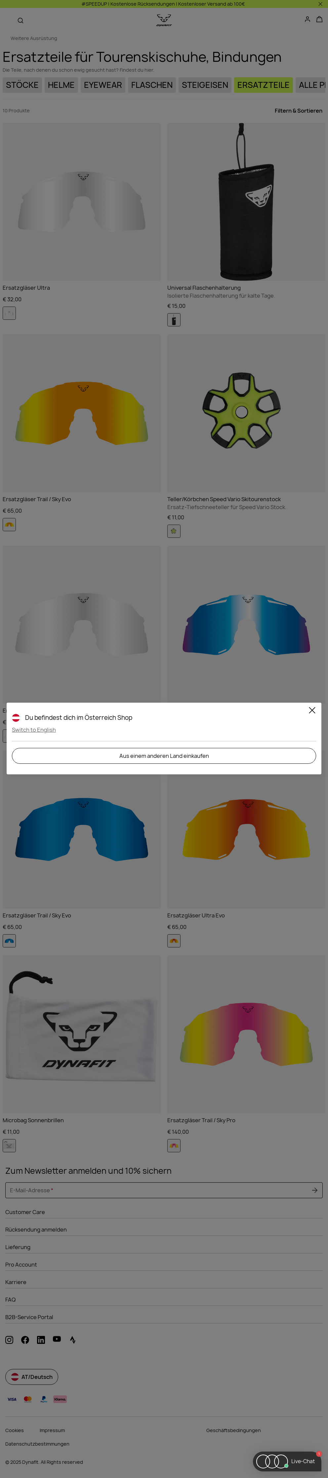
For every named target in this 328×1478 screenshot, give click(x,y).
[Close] (312, 711)
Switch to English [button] (34, 729)
